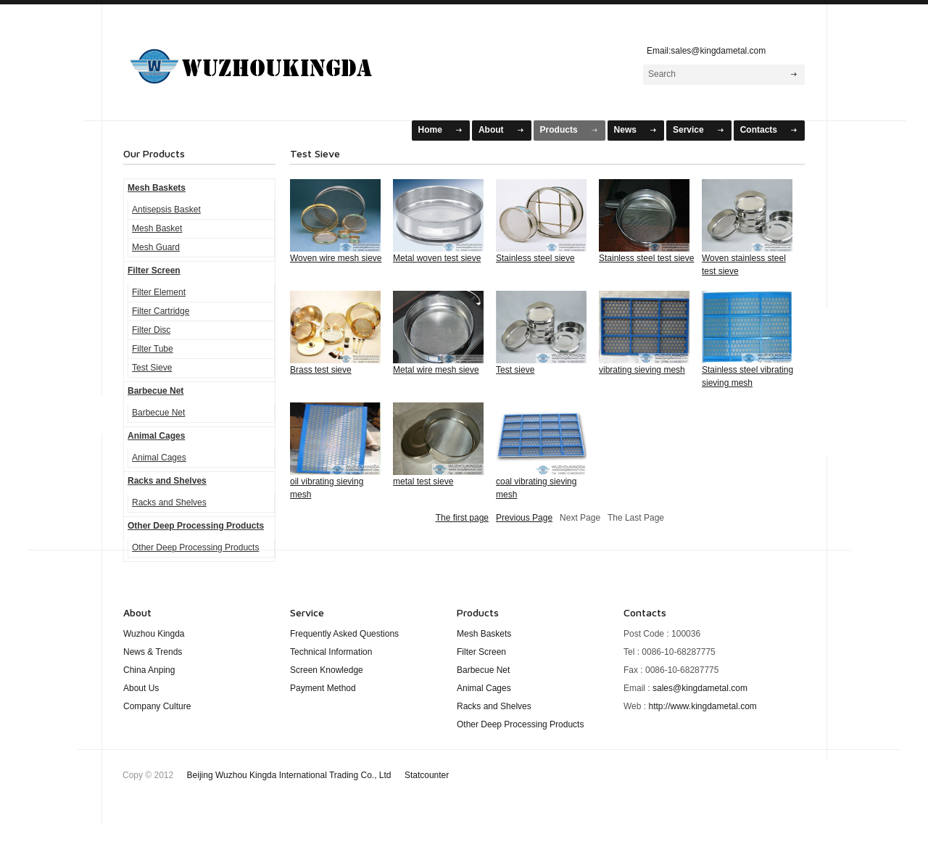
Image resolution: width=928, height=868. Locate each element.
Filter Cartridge (160, 311)
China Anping (149, 670)
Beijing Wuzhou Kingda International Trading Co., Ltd (318, 775)
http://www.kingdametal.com (702, 706)
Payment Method (323, 688)
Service (688, 130)
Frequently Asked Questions (344, 634)
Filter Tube (152, 349)
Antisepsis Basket (166, 209)
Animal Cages (156, 436)
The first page (462, 518)
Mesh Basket (157, 228)
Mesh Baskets (157, 188)
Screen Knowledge (326, 670)
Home (430, 130)
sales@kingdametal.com (699, 688)
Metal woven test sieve (437, 258)
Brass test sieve (321, 370)
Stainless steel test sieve (646, 258)
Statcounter (427, 775)
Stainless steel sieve (535, 258)
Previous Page (524, 518)
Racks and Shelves (167, 481)
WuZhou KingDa (269, 60)
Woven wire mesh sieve (336, 258)
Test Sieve (152, 368)
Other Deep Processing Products (196, 526)
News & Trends (152, 652)
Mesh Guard (156, 247)
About (491, 130)
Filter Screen (154, 270)
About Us (141, 688)
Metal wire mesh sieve (436, 370)
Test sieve (515, 370)
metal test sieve (423, 481)
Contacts (758, 130)
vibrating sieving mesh (642, 370)
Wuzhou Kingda (154, 634)
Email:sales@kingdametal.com (703, 51)
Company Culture (157, 706)
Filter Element (159, 292)
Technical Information (331, 652)
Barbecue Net (155, 391)
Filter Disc (151, 330)
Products (559, 130)
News (625, 130)
